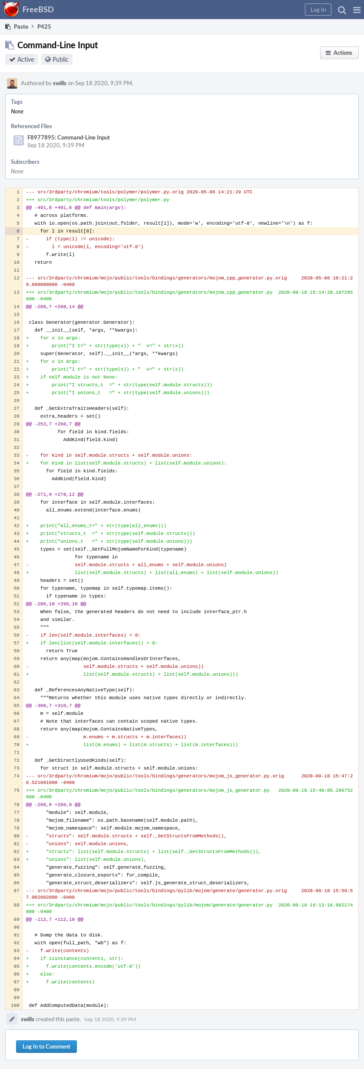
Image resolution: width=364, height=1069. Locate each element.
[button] (357, 9)
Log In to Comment (46, 1046)
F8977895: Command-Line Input (68, 137)
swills (59, 83)
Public (61, 59)
